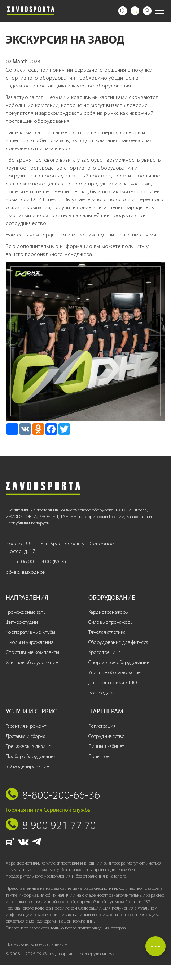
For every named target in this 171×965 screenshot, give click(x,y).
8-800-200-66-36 (61, 795)
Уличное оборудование (32, 662)
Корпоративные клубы (30, 632)
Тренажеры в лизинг (28, 746)
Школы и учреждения (29, 642)
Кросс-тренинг (104, 652)
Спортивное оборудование (118, 662)
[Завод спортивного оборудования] (30, 10)
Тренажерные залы (26, 612)
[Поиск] (122, 10)
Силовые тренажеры (110, 622)
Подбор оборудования (31, 756)
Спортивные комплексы (32, 652)
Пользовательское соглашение (36, 944)
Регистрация (102, 726)
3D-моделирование (27, 766)
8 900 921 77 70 (59, 825)
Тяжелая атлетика (107, 632)
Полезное (99, 756)
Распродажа (101, 692)
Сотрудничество (106, 736)
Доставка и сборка (25, 736)
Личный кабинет (106, 746)
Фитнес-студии (22, 622)
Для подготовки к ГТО (112, 682)
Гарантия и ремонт (26, 726)
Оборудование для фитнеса (118, 642)
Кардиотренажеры (108, 612)
